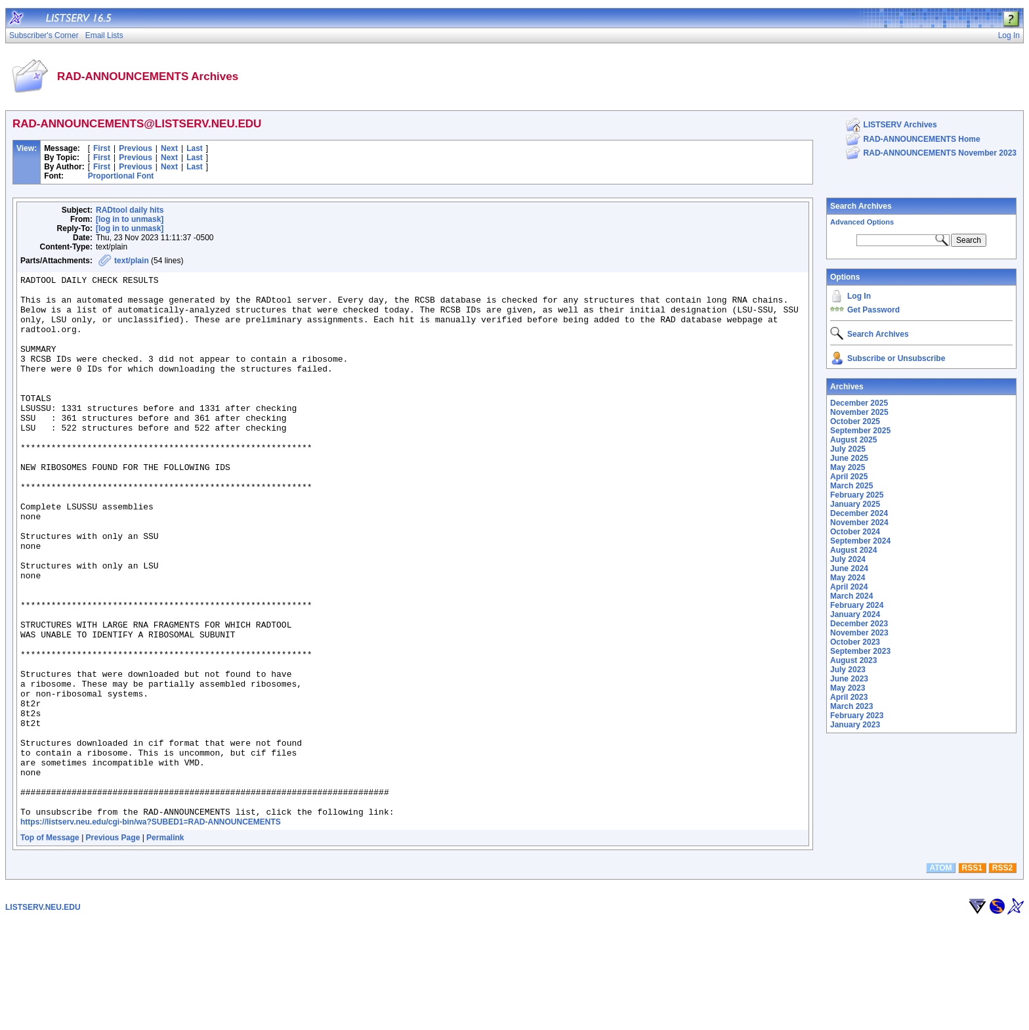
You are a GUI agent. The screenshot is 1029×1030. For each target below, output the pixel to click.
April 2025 (849, 476)
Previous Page (113, 946)
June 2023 (849, 678)
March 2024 (851, 596)
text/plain (131, 260)
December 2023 (859, 623)
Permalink (165, 946)
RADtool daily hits (129, 210)
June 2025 (849, 458)
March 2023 (851, 706)
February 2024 (856, 605)
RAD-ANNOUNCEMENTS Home (922, 139)
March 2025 (851, 485)
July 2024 (848, 559)
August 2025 (853, 439)
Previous (135, 148)
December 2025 (859, 403)
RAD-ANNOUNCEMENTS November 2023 (940, 153)
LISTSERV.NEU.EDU (43, 1015)
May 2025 (847, 467)
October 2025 (855, 421)
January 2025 (855, 504)
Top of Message (49, 946)
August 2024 (853, 550)
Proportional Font (121, 176)
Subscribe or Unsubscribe (896, 358)
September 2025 (860, 430)
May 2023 (847, 688)
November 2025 (859, 412)
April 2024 (849, 586)
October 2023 (855, 642)
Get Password (873, 309)
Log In (859, 296)
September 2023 (860, 651)
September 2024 (860, 541)
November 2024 (859, 522)
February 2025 (856, 495)
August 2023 (853, 660)
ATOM (940, 976)
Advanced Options (862, 222)
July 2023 (848, 669)
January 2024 (855, 614)
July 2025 (848, 449)
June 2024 (849, 568)
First (101, 148)
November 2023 (859, 632)
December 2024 (859, 513)
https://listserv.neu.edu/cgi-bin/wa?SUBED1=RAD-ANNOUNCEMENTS (150, 930)
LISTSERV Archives (900, 124)
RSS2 (1002, 976)
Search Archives (861, 206)
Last (194, 148)
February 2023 (856, 715)
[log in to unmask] (129, 219)
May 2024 (847, 577)
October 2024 (855, 531)
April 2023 (849, 697)
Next (169, 148)
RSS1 (972, 976)
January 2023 (855, 724)
